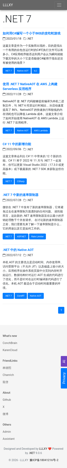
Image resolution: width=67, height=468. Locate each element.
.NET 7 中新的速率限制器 (20, 195)
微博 (5, 414)
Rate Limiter (37, 236)
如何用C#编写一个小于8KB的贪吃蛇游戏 (31, 33)
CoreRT (20, 295)
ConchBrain (10, 343)
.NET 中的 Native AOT (18, 250)
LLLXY (8, 5)
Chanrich (8, 375)
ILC (35, 70)
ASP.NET (21, 236)
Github (7, 399)
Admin (7, 431)
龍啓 (5, 382)
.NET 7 (8, 70)
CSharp (20, 181)
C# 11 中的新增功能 (17, 144)
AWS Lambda (41, 130)
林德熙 (7, 368)
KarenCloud (10, 350)
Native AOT (23, 70)
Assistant (9, 438)
